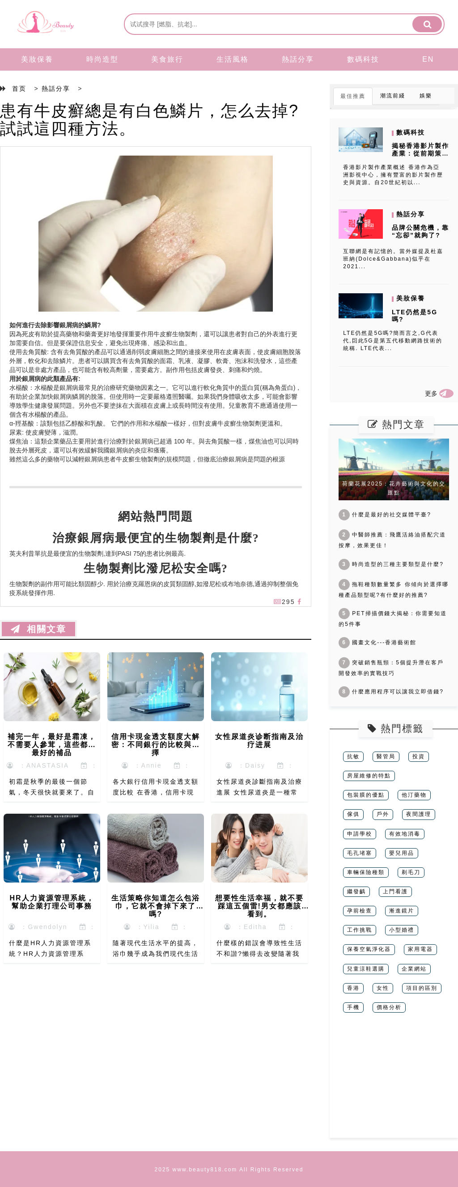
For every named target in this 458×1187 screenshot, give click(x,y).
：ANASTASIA (38, 765)
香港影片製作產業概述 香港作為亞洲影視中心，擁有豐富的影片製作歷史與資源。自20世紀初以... (393, 175)
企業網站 (414, 969)
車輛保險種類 (366, 872)
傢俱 (353, 814)
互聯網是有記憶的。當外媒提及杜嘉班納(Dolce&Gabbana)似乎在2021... (393, 259)
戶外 (383, 814)
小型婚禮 (401, 930)
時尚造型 (102, 59)
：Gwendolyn (38, 926)
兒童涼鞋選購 (366, 969)
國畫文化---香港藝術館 (377, 642)
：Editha (245, 926)
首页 (19, 88)
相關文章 (38, 629)
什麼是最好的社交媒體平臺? (385, 514)
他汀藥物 (414, 795)
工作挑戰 (359, 930)
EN (428, 59)
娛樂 (426, 96)
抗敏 (353, 756)
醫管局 (386, 756)
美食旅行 (167, 59)
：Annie (142, 765)
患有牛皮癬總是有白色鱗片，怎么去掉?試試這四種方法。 (149, 119)
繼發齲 (356, 891)
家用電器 (420, 949)
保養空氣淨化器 (369, 949)
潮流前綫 (392, 96)
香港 (353, 988)
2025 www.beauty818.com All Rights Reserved (229, 1169)
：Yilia (142, 926)
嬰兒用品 (401, 853)
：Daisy (245, 765)
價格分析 (389, 1007)
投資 (418, 756)
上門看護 (395, 891)
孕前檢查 (359, 911)
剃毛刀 (411, 872)
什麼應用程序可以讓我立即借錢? (391, 692)
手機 (353, 1007)
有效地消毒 (404, 834)
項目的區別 (421, 988)
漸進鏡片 (401, 911)
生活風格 (232, 59)
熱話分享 (298, 59)
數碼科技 (363, 59)
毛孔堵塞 (359, 853)
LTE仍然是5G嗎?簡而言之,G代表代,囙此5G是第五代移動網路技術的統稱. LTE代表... (392, 340)
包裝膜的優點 (366, 795)
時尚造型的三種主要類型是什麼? (391, 564)
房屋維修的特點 (369, 776)
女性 (383, 988)
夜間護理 (418, 814)
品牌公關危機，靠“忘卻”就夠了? (420, 231)
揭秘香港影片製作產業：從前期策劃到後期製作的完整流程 (420, 157)
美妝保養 (37, 59)
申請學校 (359, 834)
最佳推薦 (352, 96)
